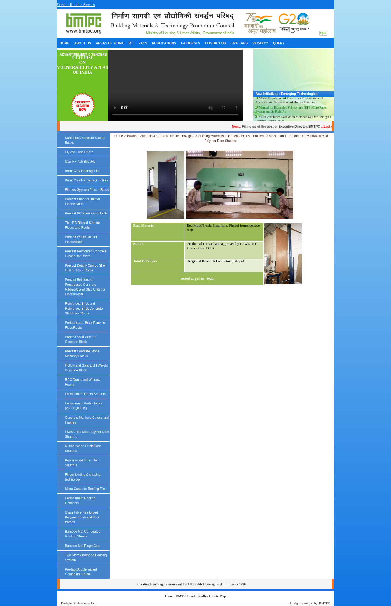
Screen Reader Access (76, 4)
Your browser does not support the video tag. (175, 85)
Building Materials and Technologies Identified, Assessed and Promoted (249, 136)
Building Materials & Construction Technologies (160, 136)
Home (118, 136)
